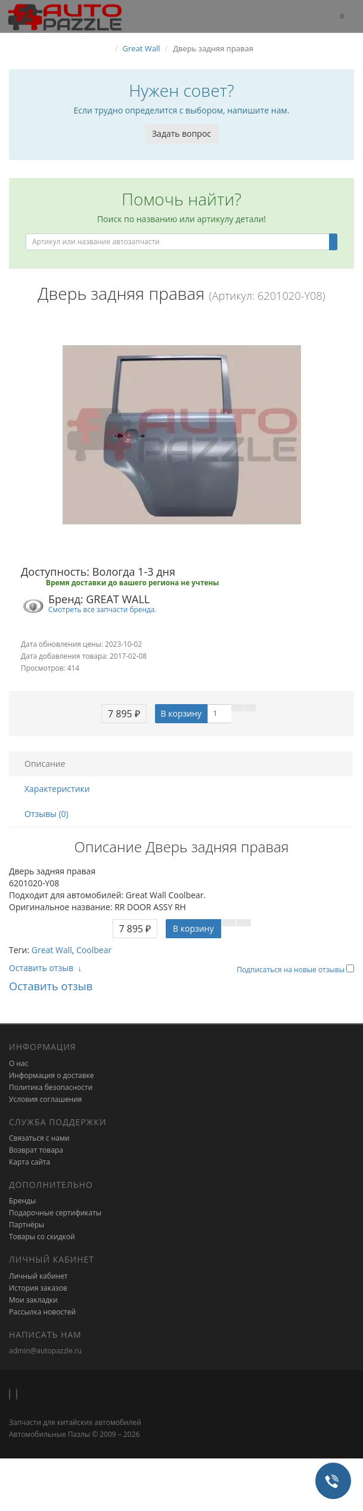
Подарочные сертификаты (55, 1213)
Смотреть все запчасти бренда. (102, 609)
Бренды (22, 1201)
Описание (45, 763)
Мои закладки (33, 1300)
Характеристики (57, 788)
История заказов (38, 1288)
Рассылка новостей (42, 1312)
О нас (18, 1063)
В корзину (181, 713)
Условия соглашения (45, 1099)
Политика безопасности (50, 1087)
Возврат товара (36, 1150)
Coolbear (93, 950)
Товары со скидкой (42, 1236)
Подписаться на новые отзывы (291, 970)
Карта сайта (29, 1162)
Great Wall (52, 950)
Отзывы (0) (46, 813)
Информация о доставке (51, 1075)
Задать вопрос (181, 133)
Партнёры (26, 1225)
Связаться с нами (39, 1138)
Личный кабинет (38, 1276)
